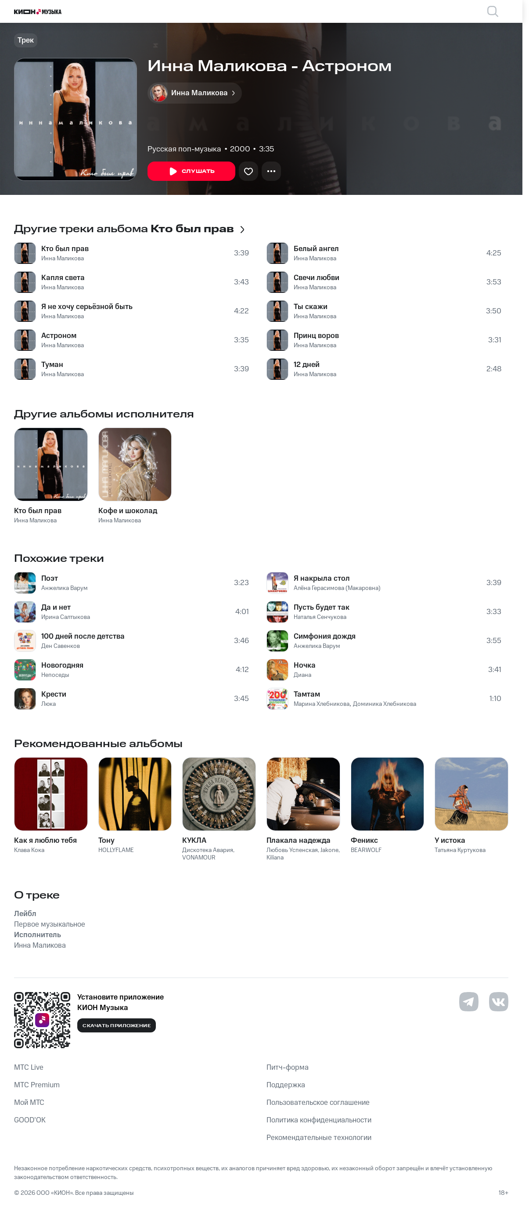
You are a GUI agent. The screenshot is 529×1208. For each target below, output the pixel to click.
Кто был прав (65, 249)
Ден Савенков (60, 646)
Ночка (305, 665)
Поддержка (285, 1085)
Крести (53, 694)
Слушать (191, 171)
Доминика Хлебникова (384, 704)
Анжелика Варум (64, 588)
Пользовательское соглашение (318, 1102)
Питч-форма (287, 1067)
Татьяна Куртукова (460, 850)
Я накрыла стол (322, 578)
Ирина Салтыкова (65, 617)
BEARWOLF (366, 850)
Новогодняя (62, 665)
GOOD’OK (30, 1120)
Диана (302, 675)
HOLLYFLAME (116, 850)
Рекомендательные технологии (318, 1137)
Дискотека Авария (207, 850)
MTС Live (28, 1067)
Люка (48, 704)
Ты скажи (310, 307)
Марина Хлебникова (321, 704)
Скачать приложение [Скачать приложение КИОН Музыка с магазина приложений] (117, 1026)
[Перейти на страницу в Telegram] (469, 1001)
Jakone (329, 850)
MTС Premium (37, 1085)
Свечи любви (316, 278)
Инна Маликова (62, 258)
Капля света (63, 278)
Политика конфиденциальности (318, 1120)
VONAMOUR (199, 857)
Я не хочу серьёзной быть (87, 307)
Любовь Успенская (292, 850)
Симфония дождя (325, 636)
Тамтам (307, 694)
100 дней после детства (83, 636)
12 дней (307, 365)
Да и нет (56, 607)
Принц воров (316, 336)
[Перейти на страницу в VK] (498, 1001)
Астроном (58, 336)
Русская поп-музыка (184, 149)
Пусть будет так (321, 607)
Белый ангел (316, 249)
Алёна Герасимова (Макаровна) (337, 588)
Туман (52, 365)
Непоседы (55, 675)
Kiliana (275, 857)
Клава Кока (29, 850)
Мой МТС (29, 1102)
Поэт (49, 578)
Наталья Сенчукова (320, 617)
